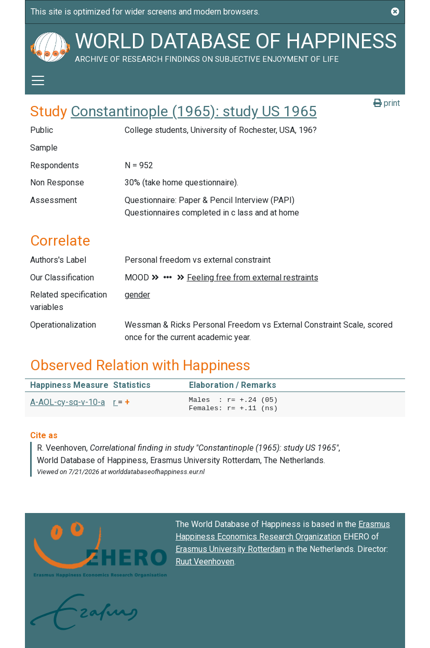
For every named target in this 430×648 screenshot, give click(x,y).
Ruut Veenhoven (205, 561)
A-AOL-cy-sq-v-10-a (67, 402)
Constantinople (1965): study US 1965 (194, 111)
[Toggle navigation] (38, 80)
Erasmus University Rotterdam (231, 549)
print (386, 103)
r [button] (115, 402)
